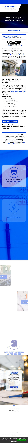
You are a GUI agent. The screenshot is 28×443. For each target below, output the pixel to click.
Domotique (8, 37)
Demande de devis (14, 30)
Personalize (14, 441)
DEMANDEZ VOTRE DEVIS (10, 121)
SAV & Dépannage (21, 436)
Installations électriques (14, 436)
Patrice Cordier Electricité (10, 36)
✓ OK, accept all (21, 439)
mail (19, 143)
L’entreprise (8, 436)
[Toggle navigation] (2, 2)
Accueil (4, 436)
